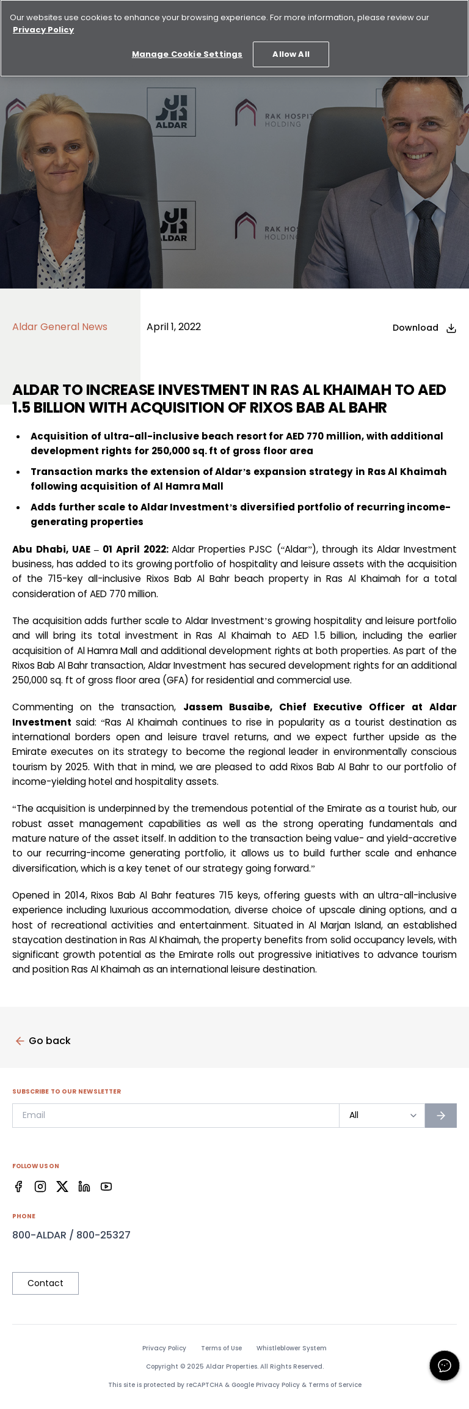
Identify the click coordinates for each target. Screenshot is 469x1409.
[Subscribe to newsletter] (441, 1115)
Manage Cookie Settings (187, 49)
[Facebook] (18, 1186)
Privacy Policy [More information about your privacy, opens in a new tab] (43, 24)
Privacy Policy (164, 1348)
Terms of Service (335, 1384)
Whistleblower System (291, 1348)
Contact (45, 1283)
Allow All (290, 49)
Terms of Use (221, 1348)
